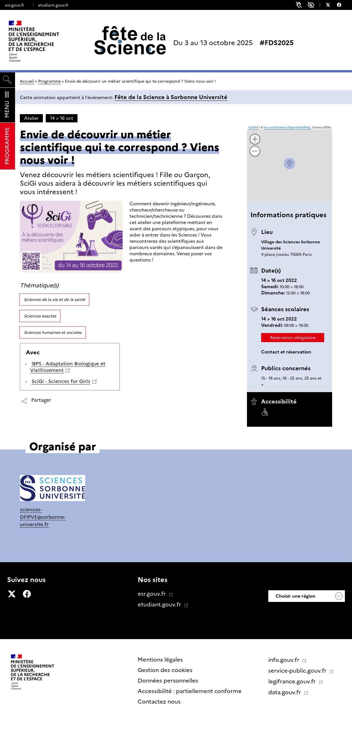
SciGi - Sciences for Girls (61, 381)
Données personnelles (168, 680)
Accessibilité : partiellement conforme (190, 691)
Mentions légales (160, 659)
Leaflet (253, 127)
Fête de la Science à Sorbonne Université (170, 97)
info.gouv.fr (284, 659)
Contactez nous (159, 701)
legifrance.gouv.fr (292, 681)
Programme (49, 81)
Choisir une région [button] (295, 596)
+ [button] (255, 135)
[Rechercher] (7, 79)
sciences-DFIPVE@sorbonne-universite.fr (42, 517)
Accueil (27, 81)
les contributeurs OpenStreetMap (287, 127)
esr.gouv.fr (14, 5)
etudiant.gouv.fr (53, 5)
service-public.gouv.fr (298, 670)
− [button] (255, 147)
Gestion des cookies (165, 670)
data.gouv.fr (285, 692)
